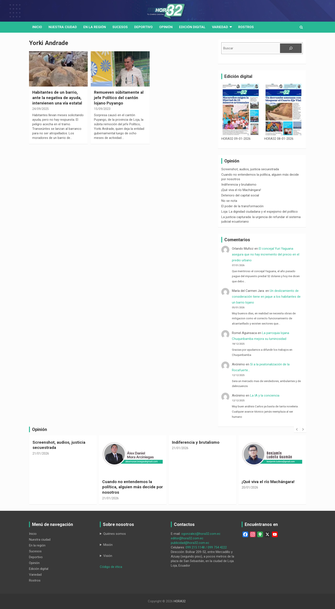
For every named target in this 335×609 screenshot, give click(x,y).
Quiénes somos (114, 534)
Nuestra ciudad (39, 540)
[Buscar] (291, 48)
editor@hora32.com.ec (187, 538)
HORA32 (180, 601)
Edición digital (192, 27)
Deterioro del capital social (240, 195)
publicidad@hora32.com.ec (190, 543)
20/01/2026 (250, 487)
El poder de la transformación (242, 206)
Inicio (37, 27)
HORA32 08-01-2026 (278, 139)
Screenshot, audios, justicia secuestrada (250, 169)
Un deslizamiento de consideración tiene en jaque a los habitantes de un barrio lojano (266, 296)
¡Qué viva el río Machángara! (241, 190)
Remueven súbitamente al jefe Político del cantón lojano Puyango (119, 97)
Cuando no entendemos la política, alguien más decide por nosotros (132, 487)
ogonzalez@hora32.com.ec (200, 534)
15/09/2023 (102, 109)
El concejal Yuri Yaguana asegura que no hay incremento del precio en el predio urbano (265, 254)
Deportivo (143, 27)
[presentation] (297, 429)
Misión (108, 545)
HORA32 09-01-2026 (236, 139)
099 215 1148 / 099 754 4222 (206, 547)
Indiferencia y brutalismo (238, 184)
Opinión (166, 27)
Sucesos (120, 27)
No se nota (229, 201)
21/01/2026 (40, 453)
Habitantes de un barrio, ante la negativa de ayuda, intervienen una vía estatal (57, 97)
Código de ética (111, 567)
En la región (94, 27)
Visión (107, 556)
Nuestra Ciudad (63, 27)
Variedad (220, 27)
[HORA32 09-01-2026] (240, 109)
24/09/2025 (40, 109)
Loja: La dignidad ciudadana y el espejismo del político (259, 212)
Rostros (246, 27)
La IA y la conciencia (264, 395)
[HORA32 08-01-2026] (283, 109)
